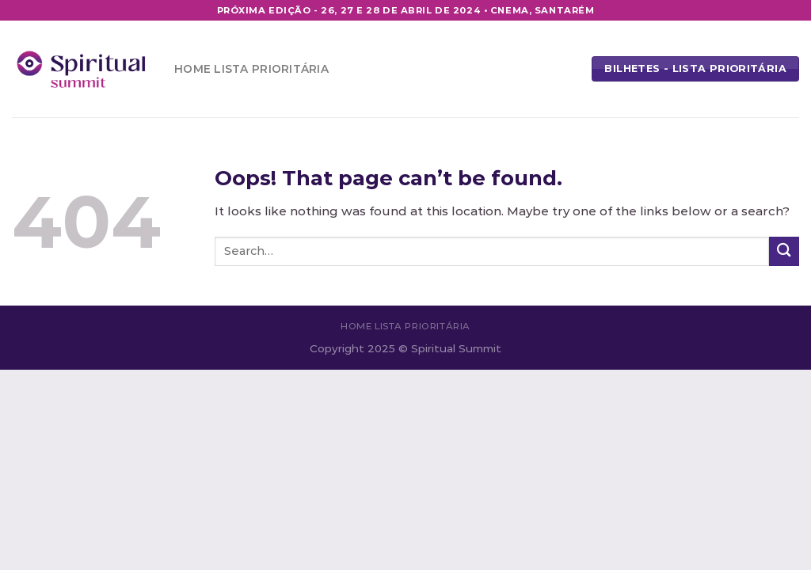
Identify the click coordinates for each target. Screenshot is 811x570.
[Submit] (784, 251)
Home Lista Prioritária (251, 69)
